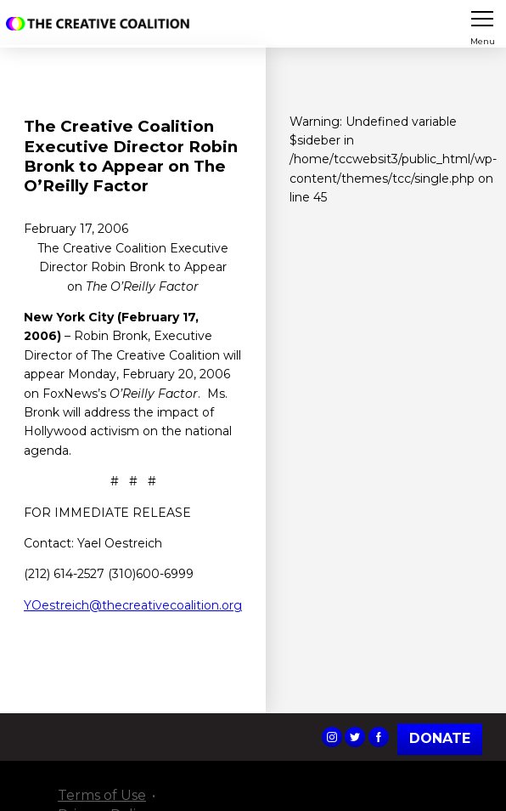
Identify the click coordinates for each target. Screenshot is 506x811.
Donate (439, 739)
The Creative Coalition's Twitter (355, 737)
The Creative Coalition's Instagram (332, 737)
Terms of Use (102, 795)
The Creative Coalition (101, 24)
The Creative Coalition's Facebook (378, 737)
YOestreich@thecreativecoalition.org (133, 605)
